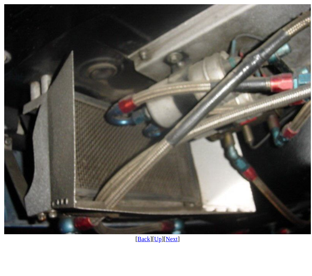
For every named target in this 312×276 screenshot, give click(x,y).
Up (158, 239)
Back (144, 239)
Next (171, 239)
